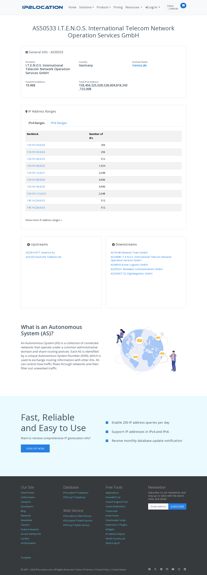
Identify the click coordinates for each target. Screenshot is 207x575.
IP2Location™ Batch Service (77, 520)
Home (72, 7)
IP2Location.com (44, 569)
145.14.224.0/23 (36, 200)
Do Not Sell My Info (31, 533)
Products (103, 7)
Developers (27, 506)
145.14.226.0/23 (36, 207)
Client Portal (27, 492)
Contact (25, 538)
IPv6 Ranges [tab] (59, 123)
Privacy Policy (102, 569)
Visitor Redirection (115, 506)
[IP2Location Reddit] (161, 569)
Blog (23, 511)
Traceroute (112, 511)
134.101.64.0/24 (36, 145)
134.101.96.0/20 (36, 186)
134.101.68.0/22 (36, 165)
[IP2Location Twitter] (155, 569)
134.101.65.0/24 (36, 152)
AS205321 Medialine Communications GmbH (137, 269)
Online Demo (28, 497)
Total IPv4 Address (35, 81)
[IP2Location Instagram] (178, 569)
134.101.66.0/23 (36, 159)
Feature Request (30, 529)
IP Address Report (115, 533)
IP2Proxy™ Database (74, 497)
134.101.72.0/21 (36, 172)
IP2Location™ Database (75, 492)
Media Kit (26, 515)
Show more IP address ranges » (43, 220)
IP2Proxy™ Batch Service (76, 525)
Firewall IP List (113, 497)
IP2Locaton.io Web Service (77, 516)
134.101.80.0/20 (36, 179)
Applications (112, 492)
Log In (151, 7)
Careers (25, 524)
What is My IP (113, 543)
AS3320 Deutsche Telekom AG (43, 257)
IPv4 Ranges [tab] (36, 123)
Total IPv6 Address (89, 81)
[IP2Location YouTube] (173, 569)
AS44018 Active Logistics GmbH (129, 264)
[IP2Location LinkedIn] (184, 569)
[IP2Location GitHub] (167, 569)
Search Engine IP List (117, 501)
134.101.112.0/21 (36, 193)
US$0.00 (173, 8)
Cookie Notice (118, 569)
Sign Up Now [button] (35, 448)
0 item (170, 5)
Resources (133, 7)
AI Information (28, 543)
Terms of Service (84, 569)
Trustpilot (26, 557)
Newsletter (27, 520)
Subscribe (177, 506)
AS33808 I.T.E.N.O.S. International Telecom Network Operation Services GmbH (141, 258)
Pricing (118, 7)
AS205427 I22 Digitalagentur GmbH (131, 273)
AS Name (30, 61)
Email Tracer (112, 515)
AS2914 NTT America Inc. (41, 252)
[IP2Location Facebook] (149, 569)
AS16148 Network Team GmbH (129, 252)
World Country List (115, 538)
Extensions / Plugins (116, 524)
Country (83, 61)
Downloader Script (116, 520)
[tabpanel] (103, 176)
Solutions (85, 7)
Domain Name (140, 61)
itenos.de (139, 65)
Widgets (110, 529)
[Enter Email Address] (158, 506)
